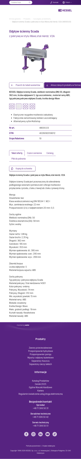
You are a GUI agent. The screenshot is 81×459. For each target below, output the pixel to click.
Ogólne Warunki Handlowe (40, 387)
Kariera (40, 391)
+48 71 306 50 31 (40, 408)
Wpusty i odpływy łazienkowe (40, 357)
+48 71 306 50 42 (40, 417)
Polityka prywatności (33, 446)
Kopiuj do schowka (24, 168)
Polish (68, 2)
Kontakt (55, 2)
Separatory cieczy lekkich (40, 364)
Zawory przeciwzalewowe (40, 348)
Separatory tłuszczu (40, 361)
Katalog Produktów (40, 381)
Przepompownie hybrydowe (40, 351)
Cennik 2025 (40, 384)
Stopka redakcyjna (48, 446)
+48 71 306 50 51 (40, 426)
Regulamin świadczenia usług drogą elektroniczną (41, 394)
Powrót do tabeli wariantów (28, 85)
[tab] (17, 153)
